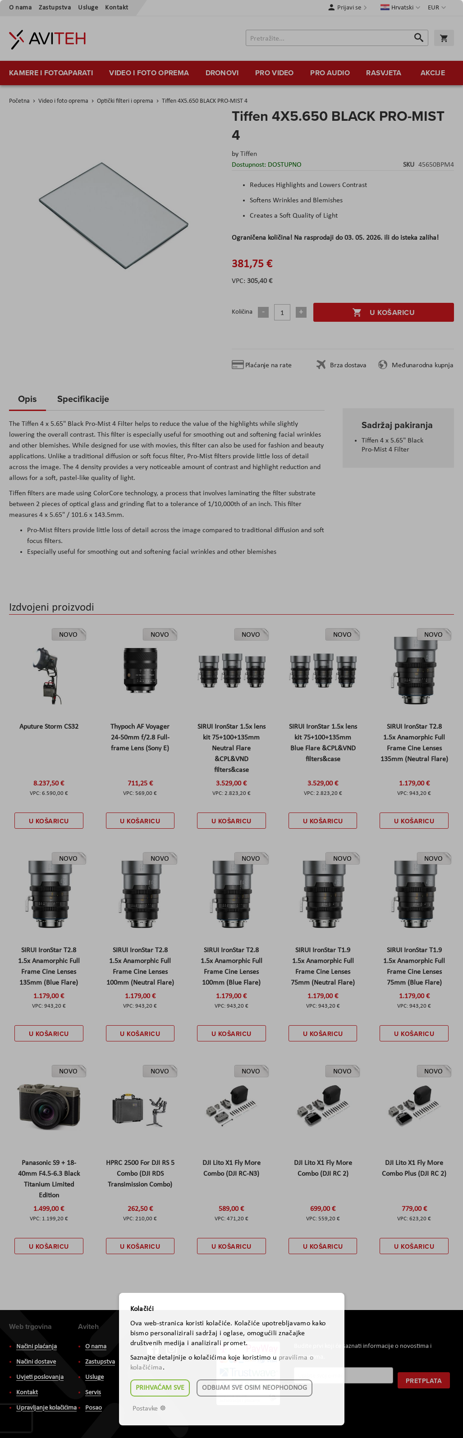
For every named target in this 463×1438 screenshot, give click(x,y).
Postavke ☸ (149, 1408)
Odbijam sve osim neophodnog (254, 1388)
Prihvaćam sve (160, 1388)
